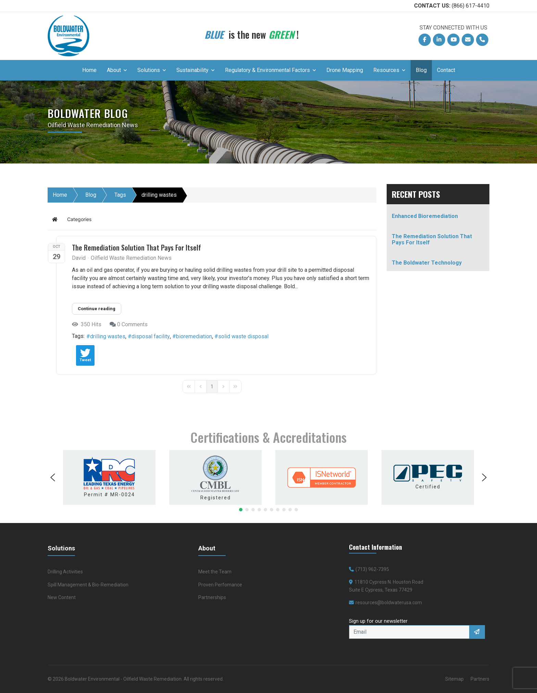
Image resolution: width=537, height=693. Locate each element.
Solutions (148, 70)
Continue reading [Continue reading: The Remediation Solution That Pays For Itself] (96, 308)
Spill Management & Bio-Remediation (88, 584)
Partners (480, 679)
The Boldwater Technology (427, 262)
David (79, 258)
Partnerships (212, 597)
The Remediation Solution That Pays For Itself (136, 247)
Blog (421, 70)
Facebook (426, 41)
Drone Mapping (344, 70)
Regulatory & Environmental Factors (267, 70)
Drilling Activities (65, 571)
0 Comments (132, 324)
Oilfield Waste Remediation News (131, 258)
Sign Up (477, 632)
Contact (446, 70)
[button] (53, 477)
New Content (62, 597)
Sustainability (192, 70)
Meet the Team (215, 571)
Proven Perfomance (220, 584)
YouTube (455, 41)
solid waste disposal (243, 336)
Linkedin (440, 41)
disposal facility (151, 336)
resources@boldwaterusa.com (388, 602)
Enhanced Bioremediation (425, 216)
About (114, 70)
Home (89, 70)
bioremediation (194, 336)
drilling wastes (107, 336)
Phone (483, 41)
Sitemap (454, 679)
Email (469, 41)
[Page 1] (212, 386)
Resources (386, 70)
